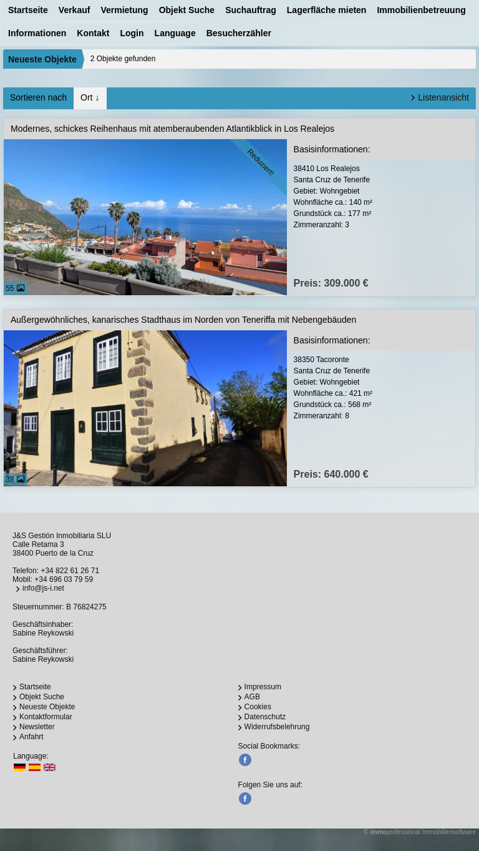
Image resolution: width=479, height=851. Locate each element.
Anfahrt (31, 736)
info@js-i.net (43, 588)
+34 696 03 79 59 (63, 579)
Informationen (37, 33)
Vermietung (124, 10)
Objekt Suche (187, 10)
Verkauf (74, 10)
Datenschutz (265, 716)
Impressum (262, 686)
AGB (252, 696)
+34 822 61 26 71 (70, 570)
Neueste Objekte (42, 59)
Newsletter (37, 726)
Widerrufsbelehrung (277, 726)
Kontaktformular (45, 716)
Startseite (28, 10)
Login (131, 33)
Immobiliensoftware (449, 832)
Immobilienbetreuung (421, 10)
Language (175, 33)
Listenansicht (443, 97)
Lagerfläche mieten (327, 10)
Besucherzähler (238, 33)
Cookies (257, 706)
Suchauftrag (250, 10)
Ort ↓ (89, 97)
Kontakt (93, 33)
